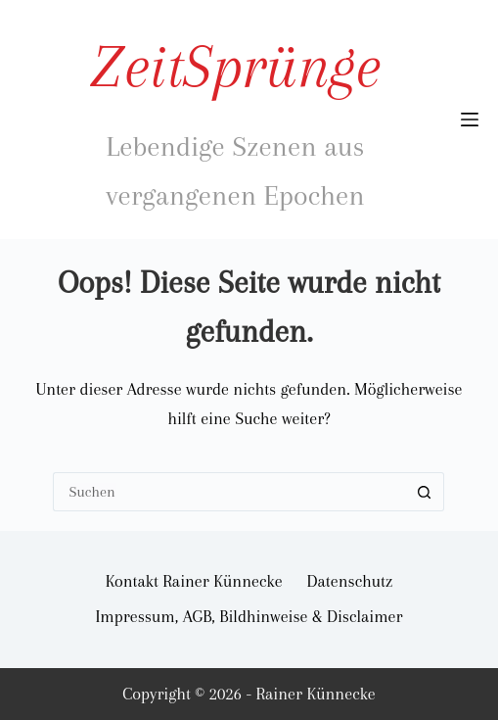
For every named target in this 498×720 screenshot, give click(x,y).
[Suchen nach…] (229, 491)
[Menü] (469, 119)
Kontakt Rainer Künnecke (194, 581)
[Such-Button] (424, 491)
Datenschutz (350, 581)
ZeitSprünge (235, 66)
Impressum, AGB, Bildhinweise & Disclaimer (248, 616)
